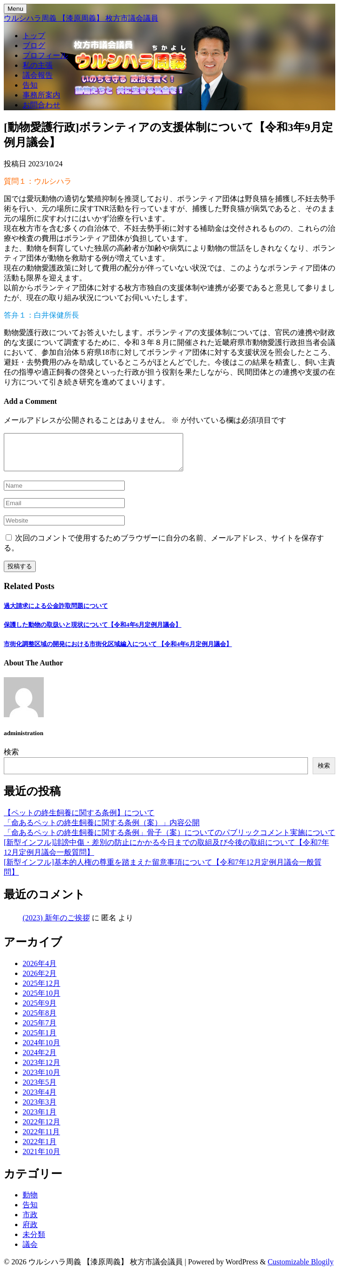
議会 (30, 1251)
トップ (34, 36)
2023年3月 (39, 1109)
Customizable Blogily (300, 1269)
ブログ (34, 45)
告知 (30, 85)
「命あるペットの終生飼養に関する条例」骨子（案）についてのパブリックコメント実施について (169, 840)
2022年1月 (39, 1149)
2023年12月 (41, 1069)
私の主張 (38, 65)
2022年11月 (41, 1139)
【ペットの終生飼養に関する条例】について (79, 820)
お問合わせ (41, 105)
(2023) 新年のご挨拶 (56, 925)
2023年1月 (39, 1119)
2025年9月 (39, 1010)
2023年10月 (41, 1079)
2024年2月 (39, 1060)
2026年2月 (39, 980)
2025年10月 (41, 1000)
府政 (30, 1232)
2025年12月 (41, 990)
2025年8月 (39, 1020)
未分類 (34, 1241)
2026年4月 (39, 971)
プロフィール (45, 55)
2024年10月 (41, 1050)
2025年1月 (39, 1040)
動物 (30, 1202)
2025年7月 (39, 1030)
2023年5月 (39, 1089)
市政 (30, 1222)
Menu (15, 8)
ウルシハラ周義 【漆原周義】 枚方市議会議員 (81, 18)
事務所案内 (41, 95)
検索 (11, 759)
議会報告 (38, 75)
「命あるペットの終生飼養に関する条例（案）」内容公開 (102, 830)
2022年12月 (41, 1129)
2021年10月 (41, 1159)
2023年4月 (39, 1099)
